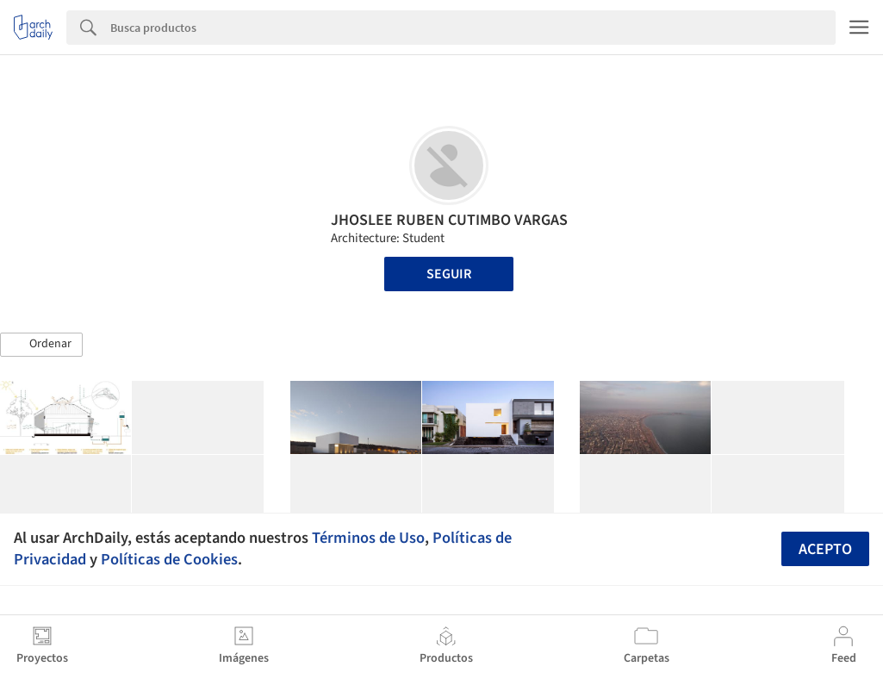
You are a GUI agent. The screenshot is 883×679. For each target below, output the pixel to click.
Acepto (825, 549)
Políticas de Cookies (169, 559)
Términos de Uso (368, 537)
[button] (41, 345)
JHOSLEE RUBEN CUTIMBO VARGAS (449, 220)
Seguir (448, 274)
